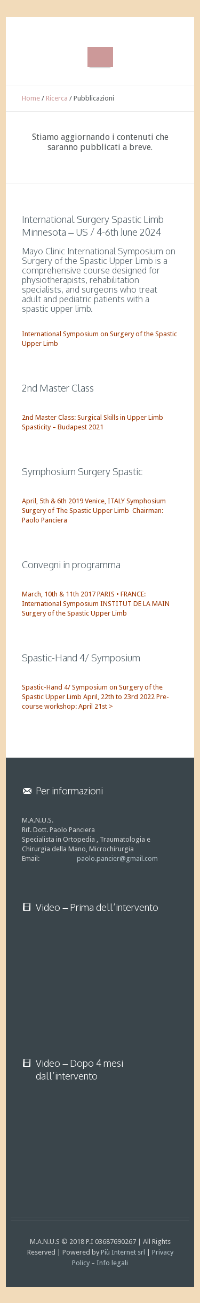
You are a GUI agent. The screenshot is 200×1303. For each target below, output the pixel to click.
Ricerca (57, 98)
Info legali (112, 1263)
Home (31, 98)
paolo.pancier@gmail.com (117, 858)
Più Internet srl (123, 1252)
